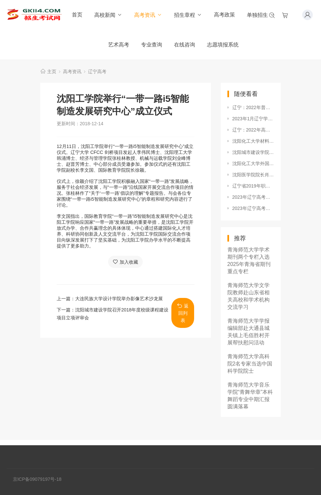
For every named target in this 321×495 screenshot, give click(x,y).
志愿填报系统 (223, 44)
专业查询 (151, 44)
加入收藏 (125, 262)
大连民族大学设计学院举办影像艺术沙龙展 (119, 298)
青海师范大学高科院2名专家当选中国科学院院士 (250, 364)
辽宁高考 (97, 71)
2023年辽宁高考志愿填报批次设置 (253, 197)
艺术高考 (118, 44)
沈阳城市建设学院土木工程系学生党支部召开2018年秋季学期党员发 (253, 152)
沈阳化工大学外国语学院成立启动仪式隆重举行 (253, 163)
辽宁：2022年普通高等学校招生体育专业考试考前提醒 (253, 107)
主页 (51, 71)
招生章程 (188, 15)
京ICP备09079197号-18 (37, 479)
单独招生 (261, 15)
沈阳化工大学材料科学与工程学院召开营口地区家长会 (253, 141)
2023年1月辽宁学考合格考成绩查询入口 (253, 118)
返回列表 (183, 313)
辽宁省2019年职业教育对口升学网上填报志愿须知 (253, 186)
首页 (77, 14)
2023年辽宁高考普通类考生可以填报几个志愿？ (253, 208)
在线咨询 (184, 44)
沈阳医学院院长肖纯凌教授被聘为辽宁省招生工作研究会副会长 (253, 174)
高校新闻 (108, 15)
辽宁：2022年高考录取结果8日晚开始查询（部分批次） (253, 129)
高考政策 (224, 14)
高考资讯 (148, 15)
